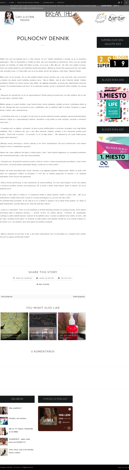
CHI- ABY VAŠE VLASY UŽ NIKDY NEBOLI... (70, 337)
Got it (116, 6)
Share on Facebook (24, 278)
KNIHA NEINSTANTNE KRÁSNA (28, 2)
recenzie (46, 284)
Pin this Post (66, 278)
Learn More (106, 6)
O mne (11, 2)
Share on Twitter (46, 278)
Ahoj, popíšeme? (15, 408)
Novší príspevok (6, 296)
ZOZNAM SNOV (48, 2)
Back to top (123, 467)
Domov (3, 2)
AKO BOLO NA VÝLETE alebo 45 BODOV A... (11, 337)
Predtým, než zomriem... (18, 418)
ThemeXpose (17, 467)
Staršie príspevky (79, 296)
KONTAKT (60, 2)
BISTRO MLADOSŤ (38, 336)
